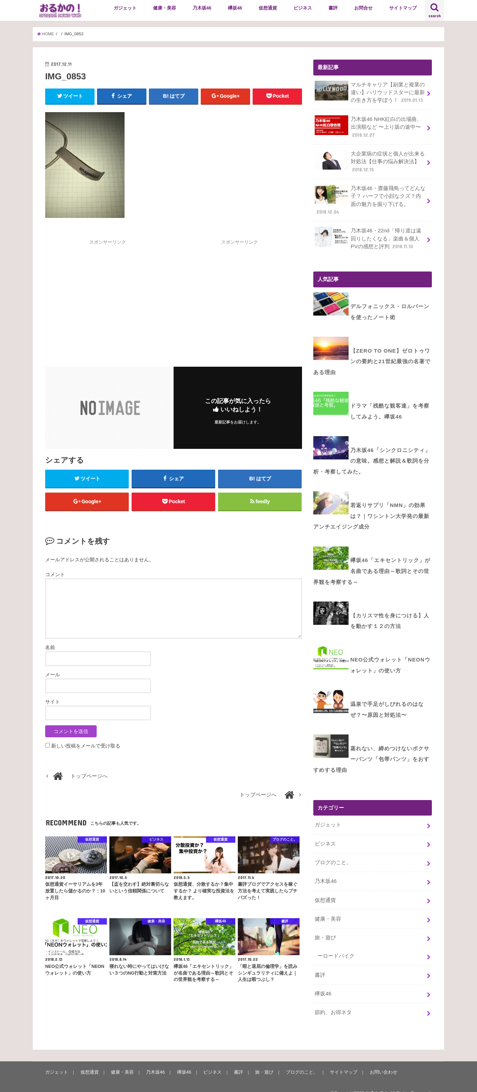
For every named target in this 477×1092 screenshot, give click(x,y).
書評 (333, 8)
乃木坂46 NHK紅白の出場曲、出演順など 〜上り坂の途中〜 (368, 126)
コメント (55, 575)
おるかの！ (377, 1081)
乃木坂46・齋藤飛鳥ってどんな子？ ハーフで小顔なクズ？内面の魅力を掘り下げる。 (370, 199)
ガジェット (125, 8)
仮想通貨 (268, 8)
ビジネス (303, 8)
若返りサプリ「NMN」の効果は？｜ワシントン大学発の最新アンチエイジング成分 (371, 510)
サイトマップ (403, 8)
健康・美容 (164, 8)
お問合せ (363, 8)
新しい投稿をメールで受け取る (85, 746)
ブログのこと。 (333, 852)
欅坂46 (235, 8)
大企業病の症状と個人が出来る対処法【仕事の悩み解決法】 (370, 160)
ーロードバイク (336, 945)
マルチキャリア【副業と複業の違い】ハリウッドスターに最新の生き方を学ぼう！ (370, 92)
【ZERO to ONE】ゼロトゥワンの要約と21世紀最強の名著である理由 (371, 359)
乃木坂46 (202, 8)
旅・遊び (325, 926)
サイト (52, 702)
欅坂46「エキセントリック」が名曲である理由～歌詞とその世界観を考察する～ (371, 564)
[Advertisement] (107, 295)
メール (52, 675)
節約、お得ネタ (333, 1000)
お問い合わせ (382, 1060)
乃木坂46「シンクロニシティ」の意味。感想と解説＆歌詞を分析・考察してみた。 (371, 456)
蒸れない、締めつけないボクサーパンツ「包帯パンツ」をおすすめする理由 (371, 749)
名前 (50, 648)
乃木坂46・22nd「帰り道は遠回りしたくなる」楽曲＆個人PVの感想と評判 (368, 237)
